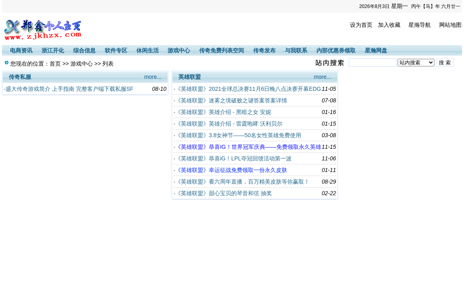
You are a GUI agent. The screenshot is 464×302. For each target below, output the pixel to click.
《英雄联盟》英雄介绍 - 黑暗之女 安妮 (223, 112)
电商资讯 (21, 50)
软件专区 (116, 50)
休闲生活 (147, 50)
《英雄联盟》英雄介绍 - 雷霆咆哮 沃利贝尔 (228, 123)
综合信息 (84, 50)
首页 (55, 63)
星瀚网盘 (376, 50)
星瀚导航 (419, 25)
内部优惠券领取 (336, 50)
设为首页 (361, 25)
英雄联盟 (189, 77)
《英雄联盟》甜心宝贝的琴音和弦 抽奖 (223, 193)
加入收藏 (389, 25)
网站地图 (450, 25)
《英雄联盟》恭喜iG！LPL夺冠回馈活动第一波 (233, 158)
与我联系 (296, 50)
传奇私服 (20, 77)
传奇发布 (264, 50)
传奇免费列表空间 (221, 50)
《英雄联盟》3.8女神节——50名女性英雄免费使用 (238, 135)
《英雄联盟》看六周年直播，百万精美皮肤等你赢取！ (242, 181)
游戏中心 (179, 50)
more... (153, 77)
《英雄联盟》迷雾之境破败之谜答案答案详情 (231, 100)
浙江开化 (53, 50)
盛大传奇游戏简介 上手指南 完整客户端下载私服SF (70, 89)
